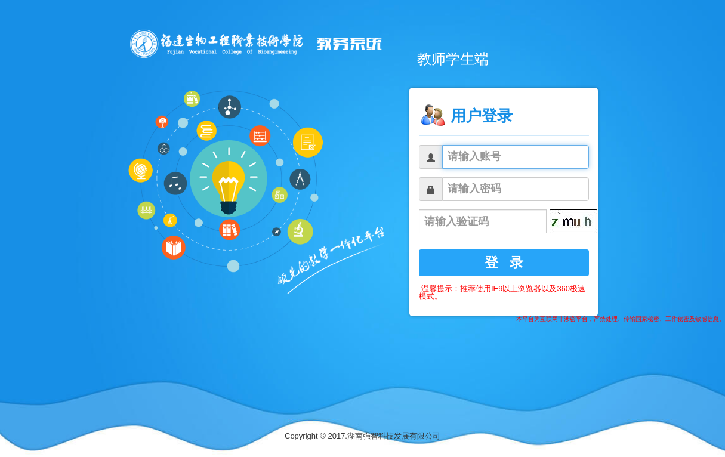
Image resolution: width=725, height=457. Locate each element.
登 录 (504, 262)
